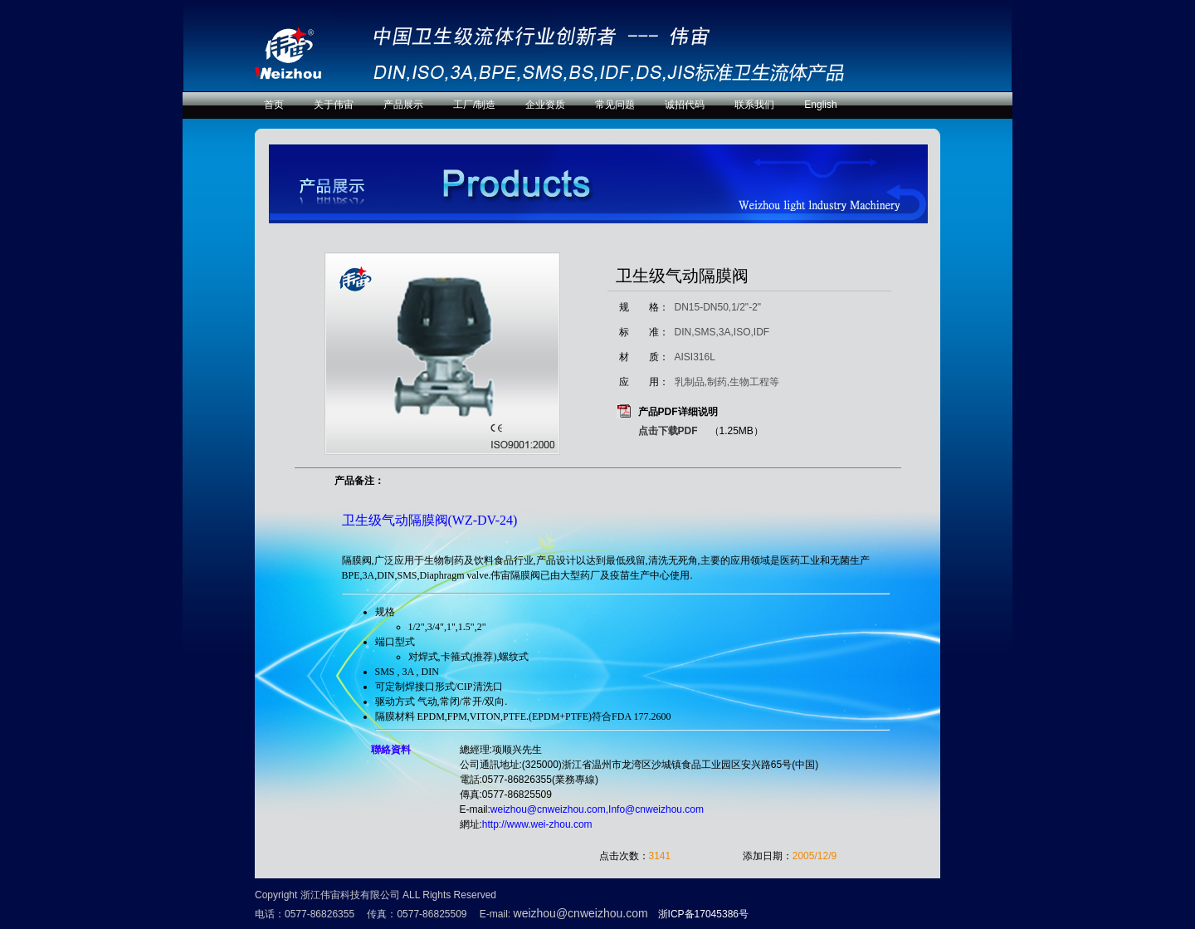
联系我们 (754, 104)
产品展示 (403, 104)
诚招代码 (685, 104)
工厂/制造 (474, 104)
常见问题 (615, 104)
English (820, 104)
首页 (274, 104)
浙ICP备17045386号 (703, 914)
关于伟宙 (334, 104)
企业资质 (545, 104)
